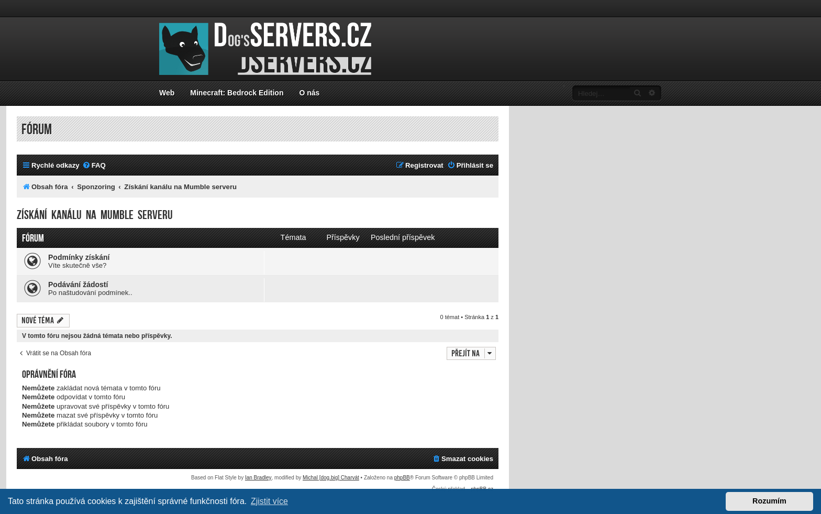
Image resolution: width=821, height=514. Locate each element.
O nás (309, 93)
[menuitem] (94, 165)
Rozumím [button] (769, 501)
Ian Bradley (258, 477)
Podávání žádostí (78, 284)
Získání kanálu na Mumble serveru (95, 215)
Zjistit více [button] (269, 501)
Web (166, 93)
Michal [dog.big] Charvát (331, 477)
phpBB (402, 477)
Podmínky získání (78, 257)
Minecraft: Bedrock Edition (236, 93)
